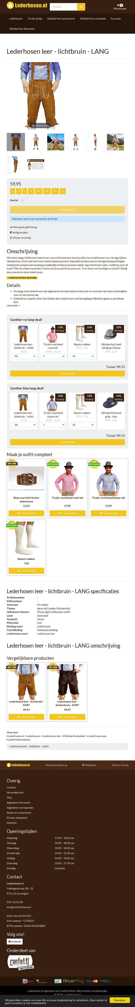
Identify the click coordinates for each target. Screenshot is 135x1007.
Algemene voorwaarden (20, 807)
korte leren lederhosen (30, 272)
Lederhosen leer (51, 736)
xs (63, 191)
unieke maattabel (32, 268)
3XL (47, 191)
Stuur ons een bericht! (19, 915)
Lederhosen (15, 24)
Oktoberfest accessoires (61, 24)
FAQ (9, 797)
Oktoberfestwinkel (74, 736)
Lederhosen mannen (18, 739)
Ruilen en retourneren (19, 812)
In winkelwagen (67, 373)
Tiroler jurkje (35, 24)
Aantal (15, 200)
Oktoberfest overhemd (93, 24)
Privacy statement (17, 817)
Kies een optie (67, 209)
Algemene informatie (18, 802)
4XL (55, 191)
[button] (23, 334)
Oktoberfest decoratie (22, 34)
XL (31, 191)
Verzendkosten (15, 792)
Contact (11, 787)
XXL (38, 191)
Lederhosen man (96, 736)
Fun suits (116, 24)
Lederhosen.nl (15, 736)
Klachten (12, 822)
